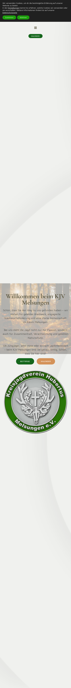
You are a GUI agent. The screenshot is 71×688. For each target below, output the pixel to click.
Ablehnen (23, 17)
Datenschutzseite (10, 12)
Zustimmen (9, 17)
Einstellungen (13, 8)
